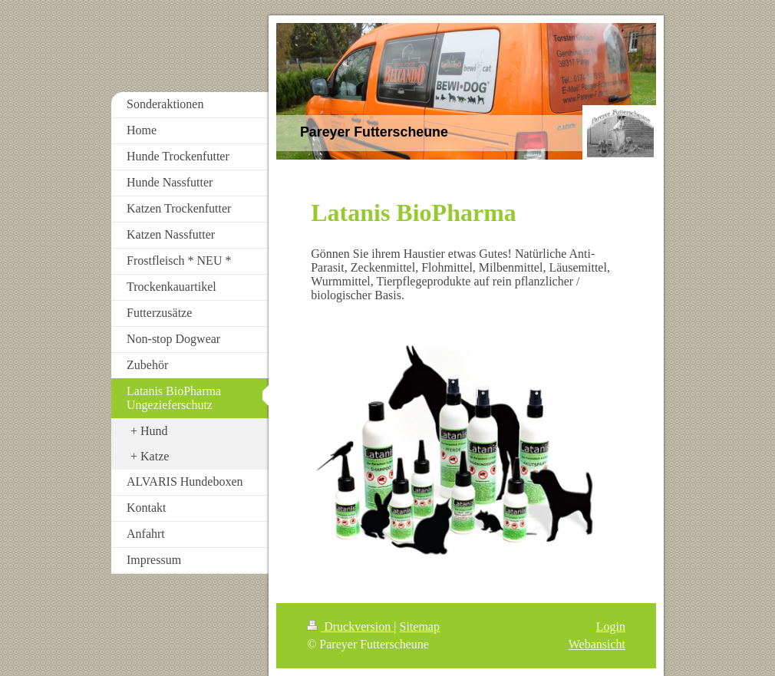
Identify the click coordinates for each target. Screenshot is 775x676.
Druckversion (350, 626)
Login (610, 626)
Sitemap (420, 626)
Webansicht (597, 644)
